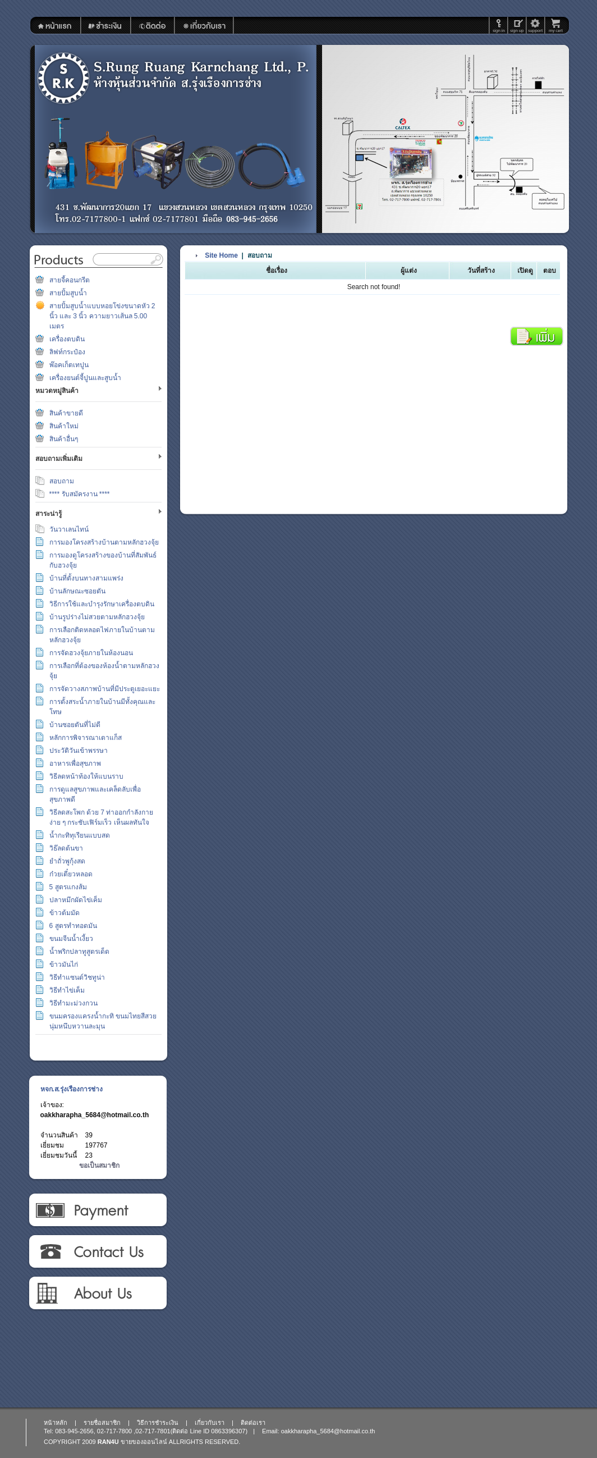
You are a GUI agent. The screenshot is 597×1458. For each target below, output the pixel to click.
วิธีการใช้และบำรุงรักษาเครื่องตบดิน (101, 604)
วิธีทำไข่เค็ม (67, 990)
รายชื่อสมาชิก (102, 1422)
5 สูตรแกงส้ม (68, 887)
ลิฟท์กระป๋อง (67, 352)
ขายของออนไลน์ (144, 1441)
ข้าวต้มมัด (64, 913)
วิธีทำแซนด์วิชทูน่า (77, 977)
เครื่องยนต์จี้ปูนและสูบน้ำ (85, 378)
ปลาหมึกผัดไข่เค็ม (75, 900)
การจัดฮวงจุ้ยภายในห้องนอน (91, 653)
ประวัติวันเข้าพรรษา (78, 751)
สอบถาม (61, 481)
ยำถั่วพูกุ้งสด (67, 861)
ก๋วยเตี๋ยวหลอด (71, 874)
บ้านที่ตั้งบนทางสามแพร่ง (86, 578)
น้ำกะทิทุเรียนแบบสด (79, 835)
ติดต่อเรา (97, 1252)
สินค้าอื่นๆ (63, 439)
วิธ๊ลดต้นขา (66, 848)
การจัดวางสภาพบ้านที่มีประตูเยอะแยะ (104, 689)
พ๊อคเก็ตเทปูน (69, 365)
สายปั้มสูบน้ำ (68, 293)
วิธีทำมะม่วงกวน (73, 1003)
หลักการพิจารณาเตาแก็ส (85, 738)
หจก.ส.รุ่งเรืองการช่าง (71, 1089)
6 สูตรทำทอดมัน (73, 926)
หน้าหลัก (55, 1422)
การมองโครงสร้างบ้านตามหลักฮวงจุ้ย (104, 542)
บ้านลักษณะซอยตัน (77, 591)
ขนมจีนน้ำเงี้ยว (71, 939)
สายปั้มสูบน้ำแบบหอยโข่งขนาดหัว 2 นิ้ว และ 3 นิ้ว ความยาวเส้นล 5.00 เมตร (102, 316)
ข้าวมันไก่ (63, 964)
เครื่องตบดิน (67, 339)
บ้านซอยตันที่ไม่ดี (74, 725)
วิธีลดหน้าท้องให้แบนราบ (86, 776)
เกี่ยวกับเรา (97, 1293)
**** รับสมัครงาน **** (79, 494)
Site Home (221, 255)
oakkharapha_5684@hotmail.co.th (94, 1115)
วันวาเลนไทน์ (69, 529)
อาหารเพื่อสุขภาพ (75, 763)
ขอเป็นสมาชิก (99, 1165)
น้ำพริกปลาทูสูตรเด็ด (79, 952)
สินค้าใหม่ (64, 426)
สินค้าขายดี (66, 413)
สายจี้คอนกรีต (69, 280)
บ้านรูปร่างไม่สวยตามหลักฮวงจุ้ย (97, 617)
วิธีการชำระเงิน (97, 1210)
